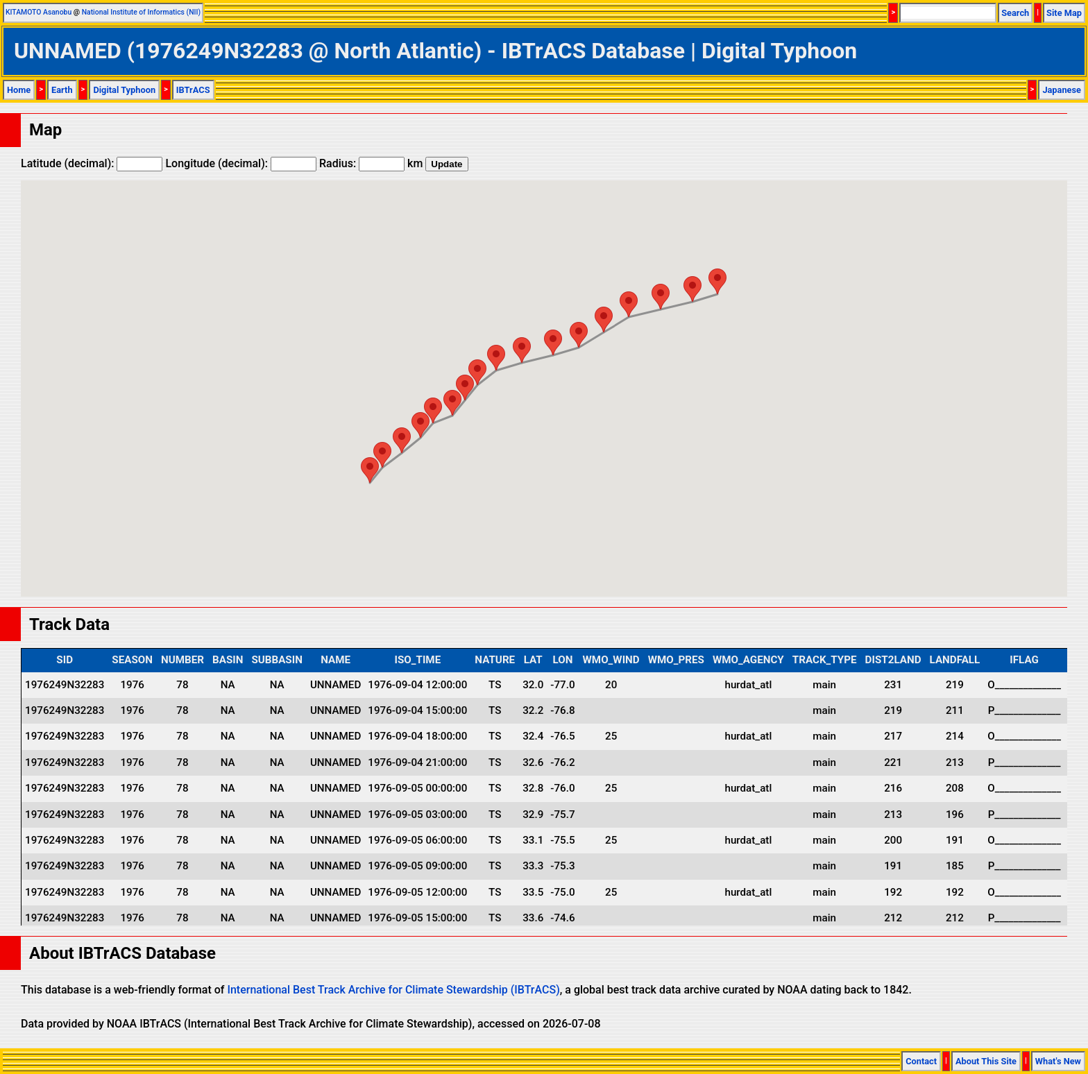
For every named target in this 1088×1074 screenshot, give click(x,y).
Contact (921, 1061)
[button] (370, 470)
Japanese (1061, 90)
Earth (62, 90)
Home (19, 90)
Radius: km (371, 163)
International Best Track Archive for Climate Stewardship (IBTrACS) (393, 989)
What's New (1058, 1061)
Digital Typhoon (124, 90)
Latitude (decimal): (91, 163)
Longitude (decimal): (240, 163)
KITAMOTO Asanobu (38, 12)
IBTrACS (193, 90)
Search (1015, 13)
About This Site (986, 1061)
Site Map (1064, 13)
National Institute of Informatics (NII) (141, 12)
